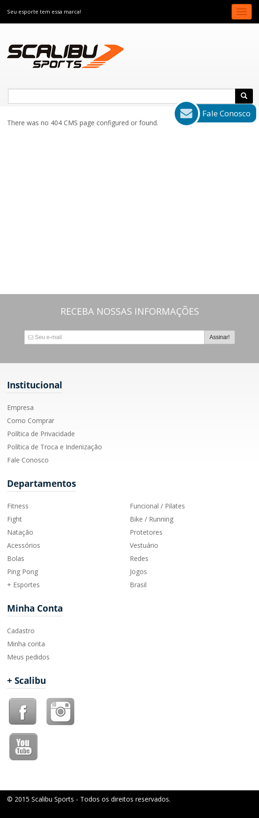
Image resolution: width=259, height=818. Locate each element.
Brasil (138, 584)
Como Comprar (30, 420)
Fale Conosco (28, 459)
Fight (14, 519)
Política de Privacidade (41, 433)
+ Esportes (23, 584)
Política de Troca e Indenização (54, 446)
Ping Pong (22, 571)
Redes (139, 558)
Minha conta (26, 643)
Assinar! (219, 337)
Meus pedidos (28, 656)
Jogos (138, 571)
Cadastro (21, 630)
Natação (20, 532)
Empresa (20, 407)
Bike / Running (151, 519)
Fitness (18, 505)
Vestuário (144, 545)
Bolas (15, 558)
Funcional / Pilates (157, 505)
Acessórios (23, 545)
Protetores (146, 532)
